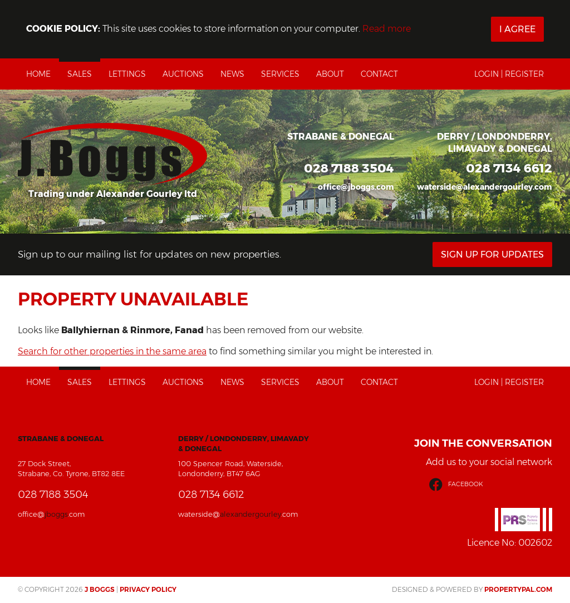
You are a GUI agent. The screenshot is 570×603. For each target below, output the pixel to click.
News (232, 74)
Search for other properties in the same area (112, 351)
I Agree (517, 29)
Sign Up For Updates (492, 254)
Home (38, 74)
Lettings (127, 74)
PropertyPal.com (518, 589)
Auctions (183, 74)
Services (280, 74)
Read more (386, 28)
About (330, 74)
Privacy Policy (148, 589)
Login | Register (509, 74)
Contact (379, 74)
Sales (79, 74)
